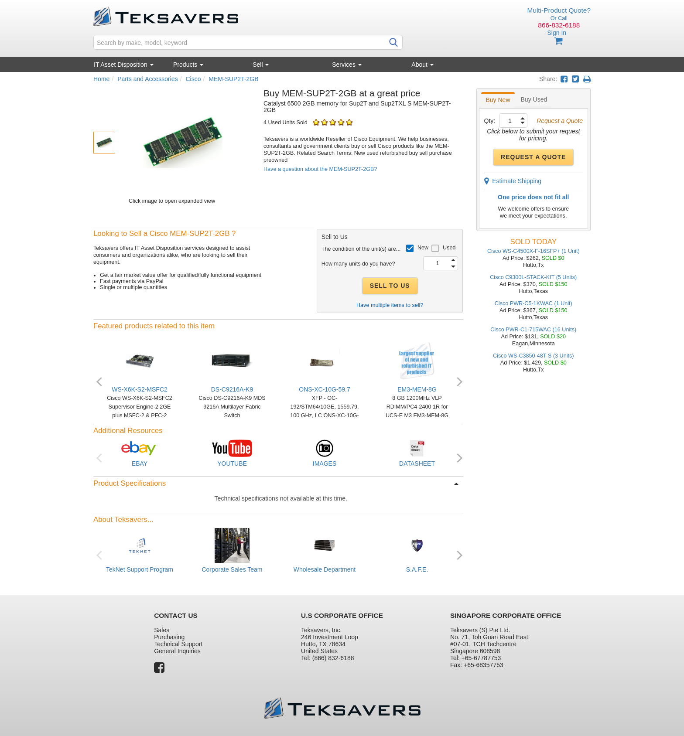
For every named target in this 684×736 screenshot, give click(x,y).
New (422, 248)
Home (101, 78)
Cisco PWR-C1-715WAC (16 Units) (533, 330)
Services (347, 64)
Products (188, 64)
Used (449, 248)
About (422, 64)
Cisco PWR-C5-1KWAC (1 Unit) (533, 303)
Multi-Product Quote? (559, 10)
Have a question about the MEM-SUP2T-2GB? (320, 169)
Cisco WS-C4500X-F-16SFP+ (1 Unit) (533, 251)
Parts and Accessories (147, 78)
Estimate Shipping (513, 180)
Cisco (193, 78)
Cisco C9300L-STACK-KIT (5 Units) (533, 277)
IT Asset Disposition (124, 64)
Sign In (556, 32)
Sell (261, 64)
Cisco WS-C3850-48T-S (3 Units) (533, 356)
